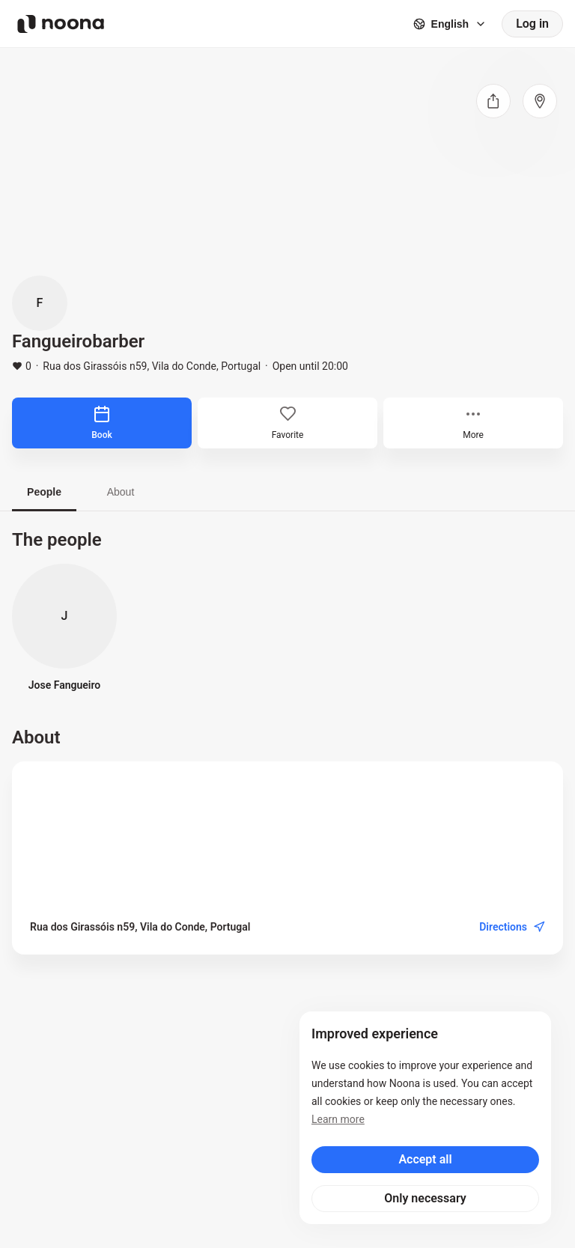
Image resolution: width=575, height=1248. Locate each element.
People (44, 492)
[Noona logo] (60, 24)
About (121, 492)
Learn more (338, 1119)
